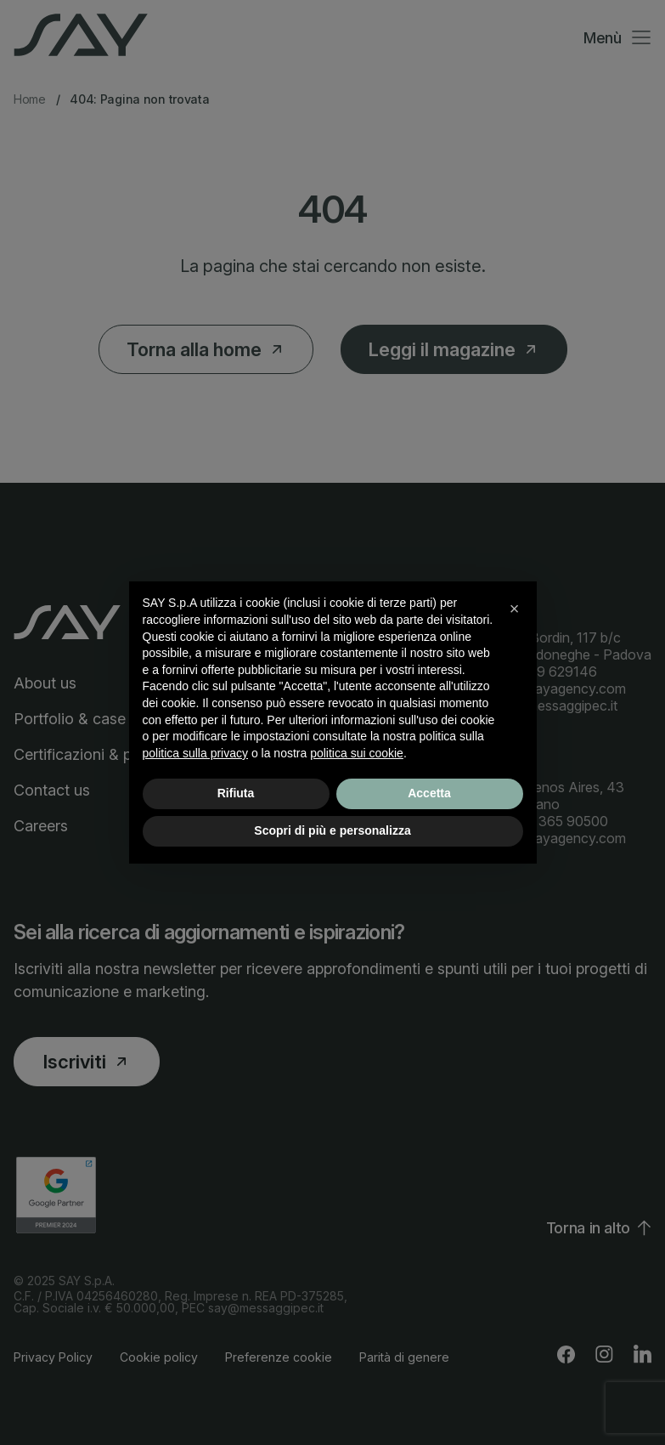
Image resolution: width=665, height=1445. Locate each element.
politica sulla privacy (196, 753)
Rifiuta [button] (236, 793)
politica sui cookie (356, 753)
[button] (514, 608)
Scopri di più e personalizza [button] (332, 830)
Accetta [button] (429, 793)
